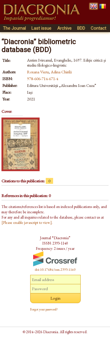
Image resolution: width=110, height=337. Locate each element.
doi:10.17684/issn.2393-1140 (55, 269)
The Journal (14, 28)
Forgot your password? (44, 309)
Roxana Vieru (38, 72)
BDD (81, 28)
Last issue (41, 28)
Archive (64, 28)
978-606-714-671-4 (42, 78)
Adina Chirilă (61, 72)
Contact (98, 28)
